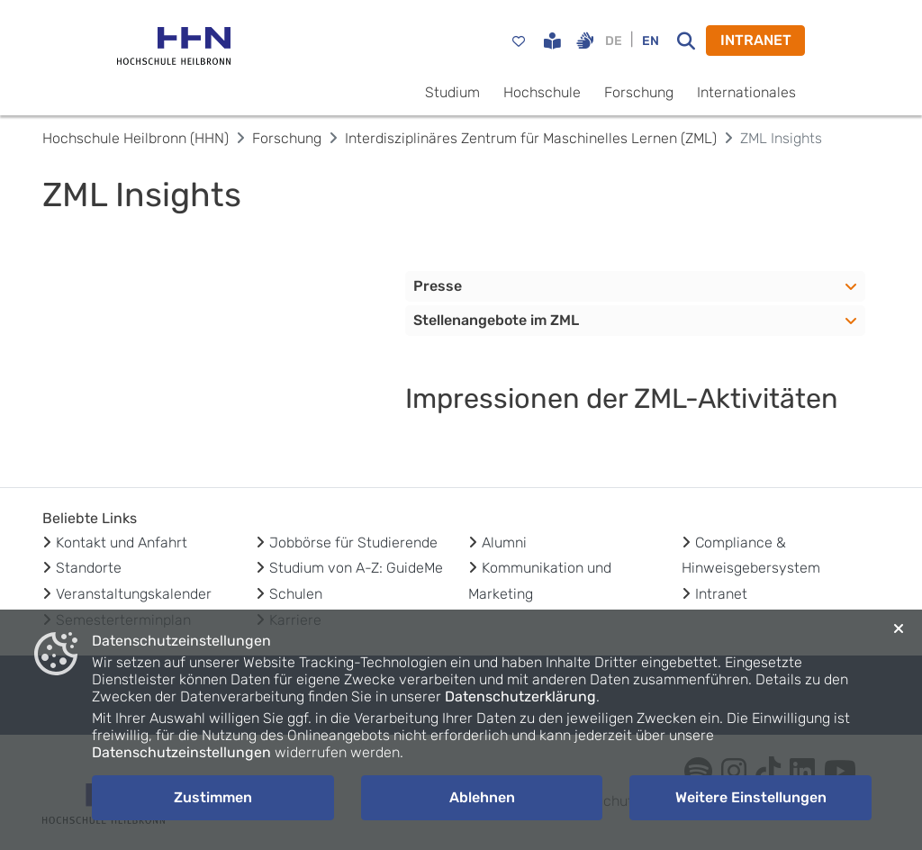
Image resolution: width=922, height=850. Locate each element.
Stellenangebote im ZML (496, 320)
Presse (437, 285)
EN (650, 41)
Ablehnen (482, 797)
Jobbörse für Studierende (353, 542)
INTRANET (755, 40)
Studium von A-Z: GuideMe (356, 567)
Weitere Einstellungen (751, 797)
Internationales (746, 92)
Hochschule (542, 92)
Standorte (89, 567)
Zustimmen (213, 797)
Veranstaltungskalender (134, 593)
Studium (452, 92)
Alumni (504, 542)
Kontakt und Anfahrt (121, 542)
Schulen (295, 593)
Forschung (638, 92)
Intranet (721, 593)
